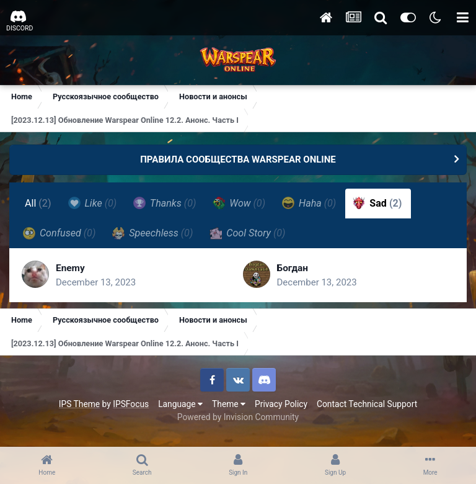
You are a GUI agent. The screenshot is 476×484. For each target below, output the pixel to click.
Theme (228, 404)
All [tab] (38, 203)
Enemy (71, 268)
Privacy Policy (281, 404)
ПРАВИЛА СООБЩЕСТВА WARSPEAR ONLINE (238, 159)
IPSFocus (131, 404)
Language (180, 404)
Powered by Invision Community (238, 417)
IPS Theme (79, 404)
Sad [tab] (377, 203)
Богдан (293, 268)
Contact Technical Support (367, 404)
